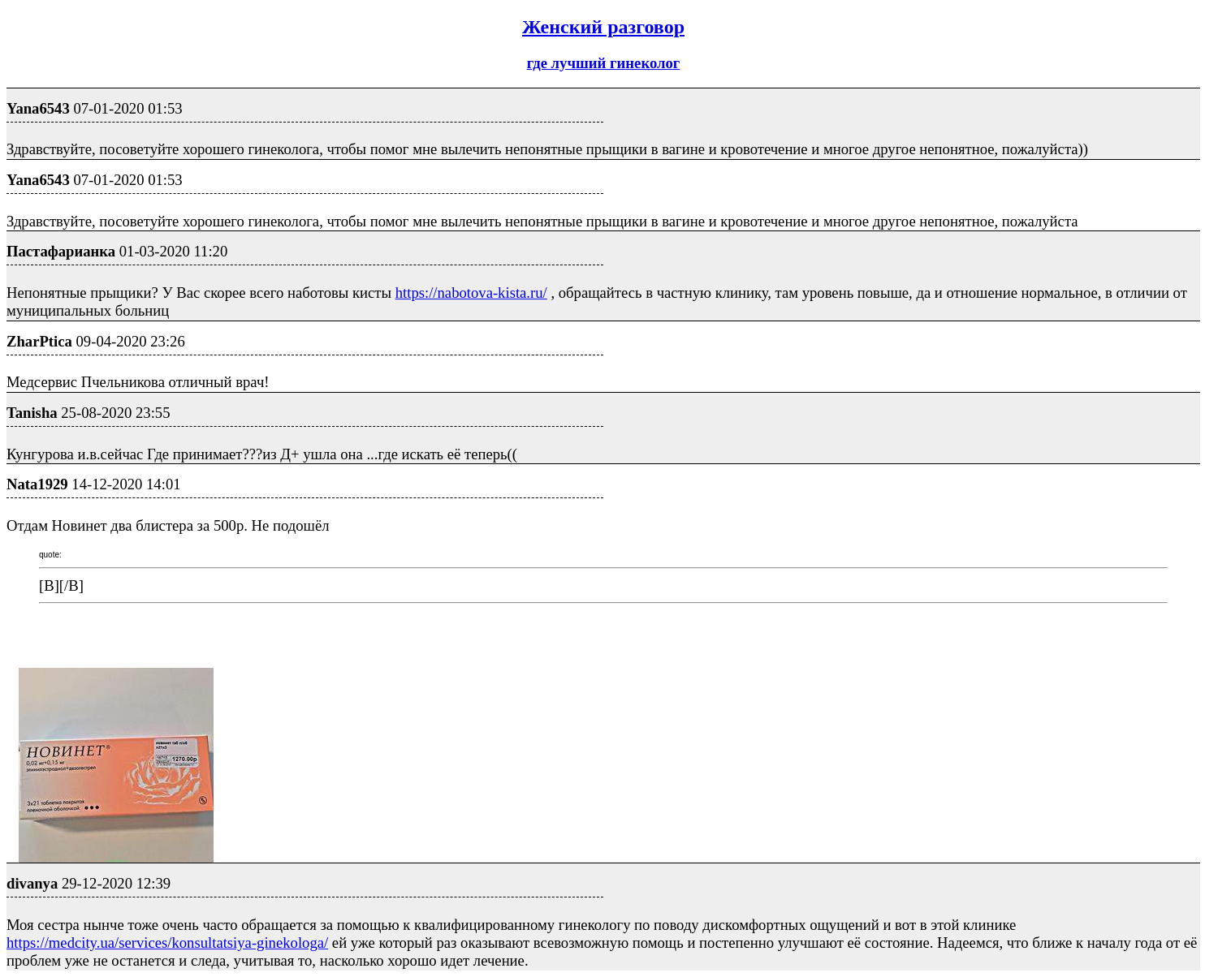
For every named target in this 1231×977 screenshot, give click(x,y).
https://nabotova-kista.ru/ (471, 292)
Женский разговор (603, 26)
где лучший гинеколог (603, 62)
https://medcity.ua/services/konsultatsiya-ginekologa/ (167, 942)
